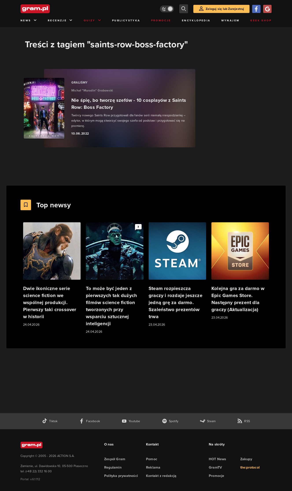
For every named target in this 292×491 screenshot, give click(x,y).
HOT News (217, 459)
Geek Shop (261, 20)
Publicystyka (126, 20)
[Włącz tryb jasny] (167, 8)
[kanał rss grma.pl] (243, 421)
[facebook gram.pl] (89, 421)
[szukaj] (183, 8)
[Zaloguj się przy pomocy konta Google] (267, 9)
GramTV (215, 467)
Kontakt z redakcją (161, 475)
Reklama (153, 467)
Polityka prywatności (121, 475)
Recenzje (60, 20)
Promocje (161, 20)
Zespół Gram (114, 459)
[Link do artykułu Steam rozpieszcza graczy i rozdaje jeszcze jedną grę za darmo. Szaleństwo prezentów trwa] (177, 274)
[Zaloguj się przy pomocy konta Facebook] (256, 9)
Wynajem (230, 20)
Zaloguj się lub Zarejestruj (225, 9)
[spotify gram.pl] (170, 421)
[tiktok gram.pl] (49, 421)
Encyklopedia (196, 20)
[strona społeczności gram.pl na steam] (208, 421)
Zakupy (246, 459)
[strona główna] (46, 8)
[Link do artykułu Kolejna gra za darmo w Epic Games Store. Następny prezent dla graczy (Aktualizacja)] (240, 271)
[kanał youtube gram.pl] (131, 421)
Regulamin (113, 467)
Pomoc (151, 459)
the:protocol (250, 467)
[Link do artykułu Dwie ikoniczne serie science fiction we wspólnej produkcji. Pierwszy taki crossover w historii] (51, 274)
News (28, 20)
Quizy (92, 20)
